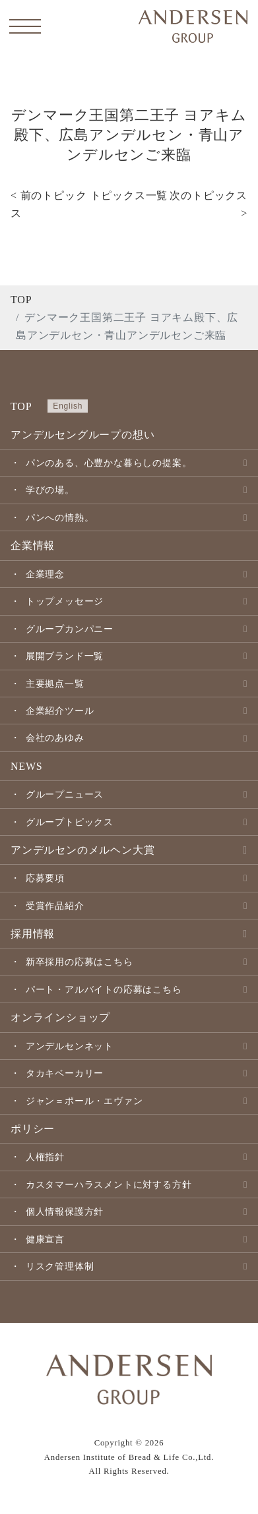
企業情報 (33, 545)
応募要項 (45, 878)
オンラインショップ (60, 1017)
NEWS (27, 766)
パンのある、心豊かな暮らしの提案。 (109, 462)
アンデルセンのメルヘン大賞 (82, 850)
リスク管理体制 (60, 1266)
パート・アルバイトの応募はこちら (104, 989)
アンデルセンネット (69, 1046)
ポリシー (33, 1128)
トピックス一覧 (129, 195)
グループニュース (65, 794)
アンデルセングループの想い (82, 434)
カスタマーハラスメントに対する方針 (109, 1184)
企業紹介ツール (60, 710)
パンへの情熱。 (60, 517)
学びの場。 (50, 489)
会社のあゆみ (55, 737)
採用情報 (33, 933)
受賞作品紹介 (55, 905)
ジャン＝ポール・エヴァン (84, 1100)
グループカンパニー (69, 629)
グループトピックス (69, 822)
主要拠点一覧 (55, 683)
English (67, 406)
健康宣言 (45, 1239)
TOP (21, 299)
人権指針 (45, 1156)
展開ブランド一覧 (65, 656)
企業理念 (45, 574)
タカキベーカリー (65, 1073)
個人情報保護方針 (65, 1211)
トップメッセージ (65, 601)
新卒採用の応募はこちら (79, 961)
